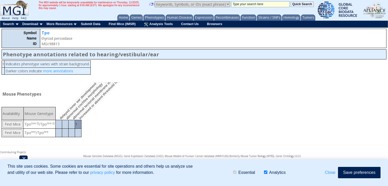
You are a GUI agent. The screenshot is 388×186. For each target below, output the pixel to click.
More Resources (59, 24)
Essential (244, 172)
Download (30, 24)
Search (8, 24)
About (6, 18)
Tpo (45, 33)
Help (15, 18)
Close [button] (330, 172)
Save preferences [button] (359, 172)
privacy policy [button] (102, 172)
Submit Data (91, 24)
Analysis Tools (158, 24)
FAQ (24, 18)
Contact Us (190, 24)
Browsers (214, 24)
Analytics (275, 172)
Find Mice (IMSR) (122, 24)
